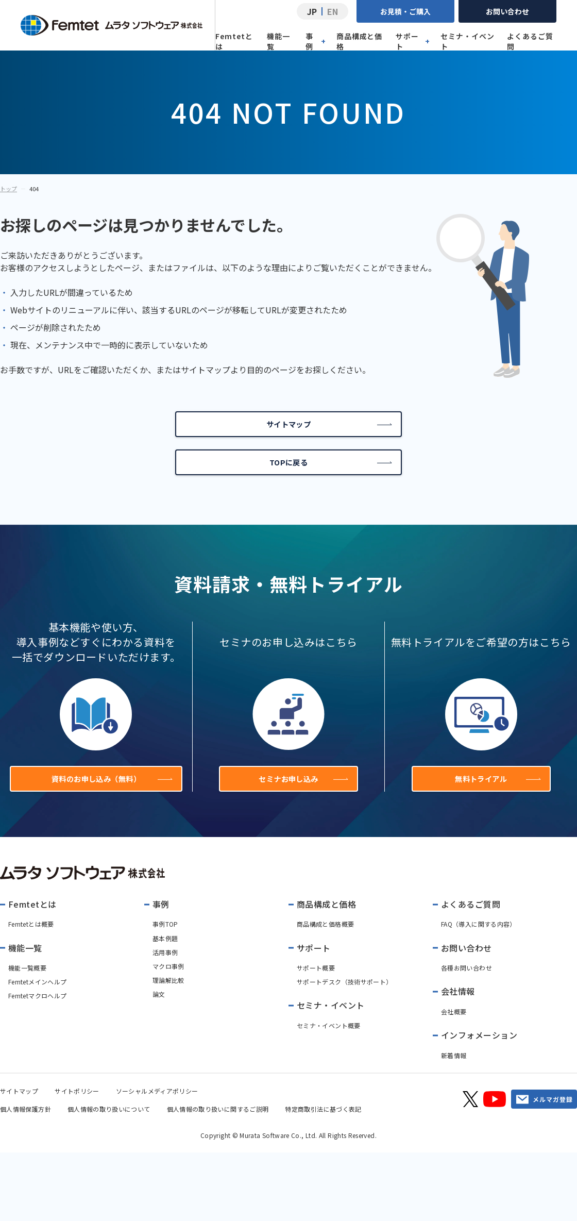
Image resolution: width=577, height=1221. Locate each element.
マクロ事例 (168, 981)
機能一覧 (278, 41)
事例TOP (165, 939)
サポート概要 (316, 983)
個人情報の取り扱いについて (108, 1124)
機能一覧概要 (27, 983)
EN (332, 11)
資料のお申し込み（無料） (109, 791)
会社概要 (453, 1027)
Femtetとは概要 (31, 939)
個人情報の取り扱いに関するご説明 (218, 1124)
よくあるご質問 (530, 41)
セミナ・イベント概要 (329, 1040)
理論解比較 (168, 995)
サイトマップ (328, 426)
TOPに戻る (330, 470)
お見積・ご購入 (405, 11)
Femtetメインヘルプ (37, 997)
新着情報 (453, 1070)
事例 (316, 41)
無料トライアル (496, 791)
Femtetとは (234, 41)
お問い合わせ (507, 11)
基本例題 (165, 953)
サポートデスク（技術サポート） (344, 997)
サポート (413, 41)
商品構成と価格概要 (325, 939)
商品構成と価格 (359, 41)
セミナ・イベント (467, 41)
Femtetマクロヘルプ (37, 1011)
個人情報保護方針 (25, 1124)
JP (312, 11)
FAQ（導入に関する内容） (478, 939)
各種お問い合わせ (466, 983)
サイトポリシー (77, 1106)
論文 (158, 1010)
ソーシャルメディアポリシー (157, 1106)
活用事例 (165, 967)
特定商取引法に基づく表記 (323, 1124)
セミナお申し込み (301, 791)
